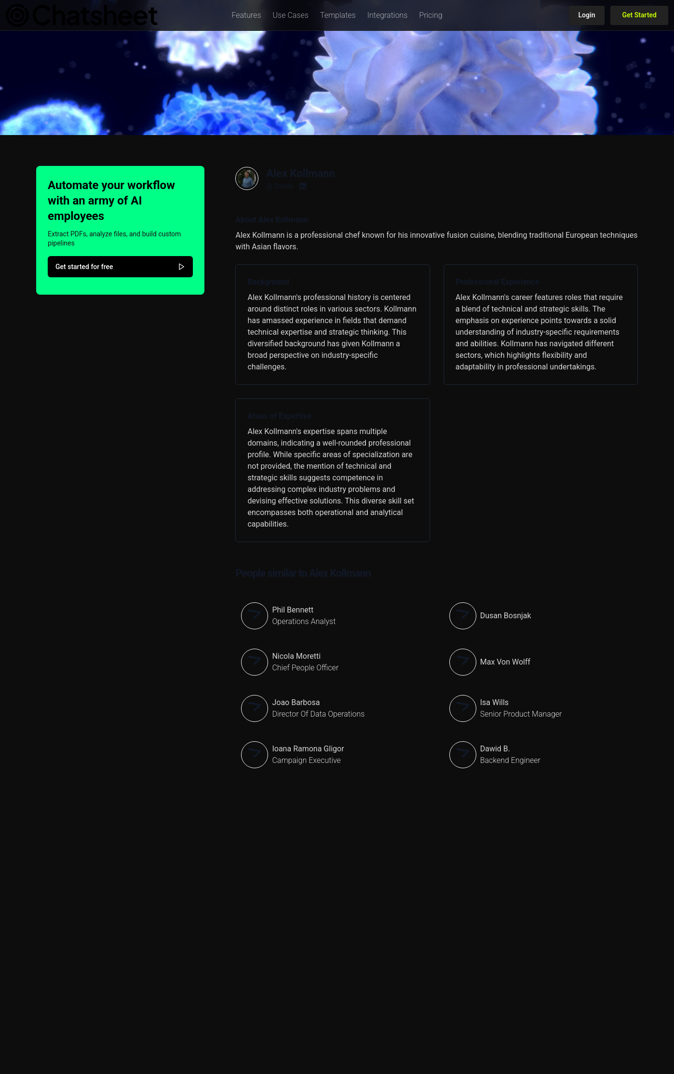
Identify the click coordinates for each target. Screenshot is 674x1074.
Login (587, 15)
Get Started (639, 15)
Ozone (283, 186)
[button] (246, 15)
